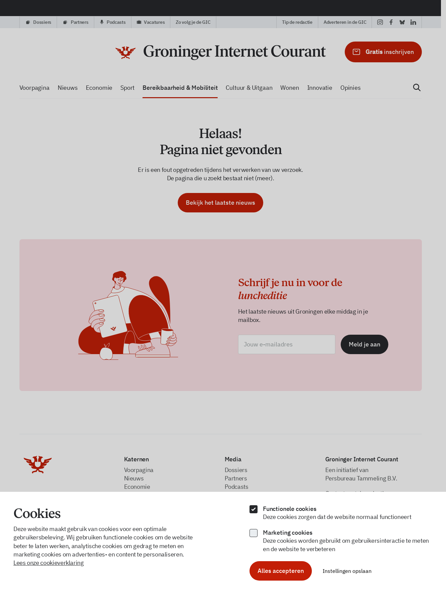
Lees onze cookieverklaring (48, 563)
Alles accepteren (281, 571)
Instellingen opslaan (347, 571)
